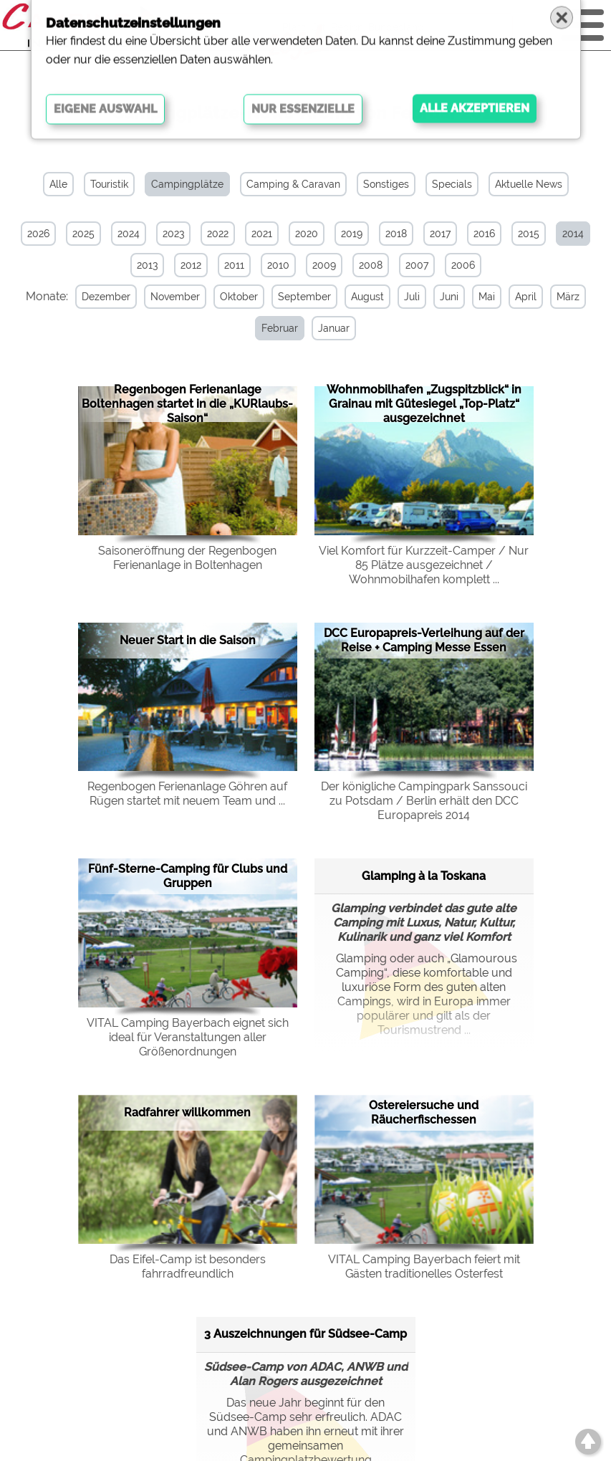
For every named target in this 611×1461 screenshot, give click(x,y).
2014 (573, 233)
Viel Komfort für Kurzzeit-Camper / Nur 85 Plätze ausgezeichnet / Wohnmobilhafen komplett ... (424, 563)
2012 (191, 265)
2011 (234, 265)
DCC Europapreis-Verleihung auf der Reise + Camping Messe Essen (424, 639)
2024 (128, 233)
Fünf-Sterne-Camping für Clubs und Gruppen (187, 875)
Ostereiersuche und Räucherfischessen (423, 1112)
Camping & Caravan (293, 184)
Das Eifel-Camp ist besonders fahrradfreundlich (188, 1265)
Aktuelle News (528, 184)
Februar (275, 328)
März (563, 296)
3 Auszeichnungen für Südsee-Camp (305, 1333)
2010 (278, 265)
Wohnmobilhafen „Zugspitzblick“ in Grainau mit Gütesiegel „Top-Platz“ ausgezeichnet (424, 403)
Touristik (109, 184)
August (362, 296)
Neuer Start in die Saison (188, 639)
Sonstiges (386, 184)
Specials (452, 184)
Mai (481, 296)
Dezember (101, 296)
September (299, 296)
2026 (38, 233)
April (520, 296)
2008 (371, 265)
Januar (329, 328)
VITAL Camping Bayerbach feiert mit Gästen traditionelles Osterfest (424, 1265)
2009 (324, 265)
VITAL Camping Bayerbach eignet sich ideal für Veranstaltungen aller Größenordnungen (188, 1036)
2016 (484, 233)
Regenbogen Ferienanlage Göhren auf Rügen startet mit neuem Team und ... (187, 793)
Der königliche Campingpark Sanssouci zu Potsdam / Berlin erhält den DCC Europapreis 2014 (424, 800)
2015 (528, 233)
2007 (416, 265)
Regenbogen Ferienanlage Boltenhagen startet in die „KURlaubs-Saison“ (187, 403)
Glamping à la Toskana (424, 874)
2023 (173, 233)
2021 (261, 233)
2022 (217, 233)
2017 (440, 233)
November (170, 296)
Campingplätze (187, 184)
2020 (306, 233)
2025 (83, 233)
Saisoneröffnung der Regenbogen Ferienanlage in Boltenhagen (187, 556)
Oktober (234, 296)
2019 (351, 233)
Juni (444, 296)
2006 (463, 265)
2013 (147, 265)
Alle (58, 184)
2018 (396, 233)
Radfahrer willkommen (187, 1111)
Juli (407, 296)
